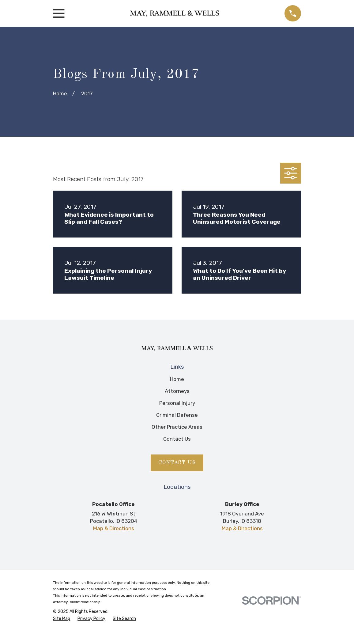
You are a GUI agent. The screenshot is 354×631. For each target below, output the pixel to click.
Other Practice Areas (177, 427)
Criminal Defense (177, 415)
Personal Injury (177, 403)
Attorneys (177, 391)
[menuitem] (61, 619)
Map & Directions (113, 528)
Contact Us (177, 439)
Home (177, 379)
